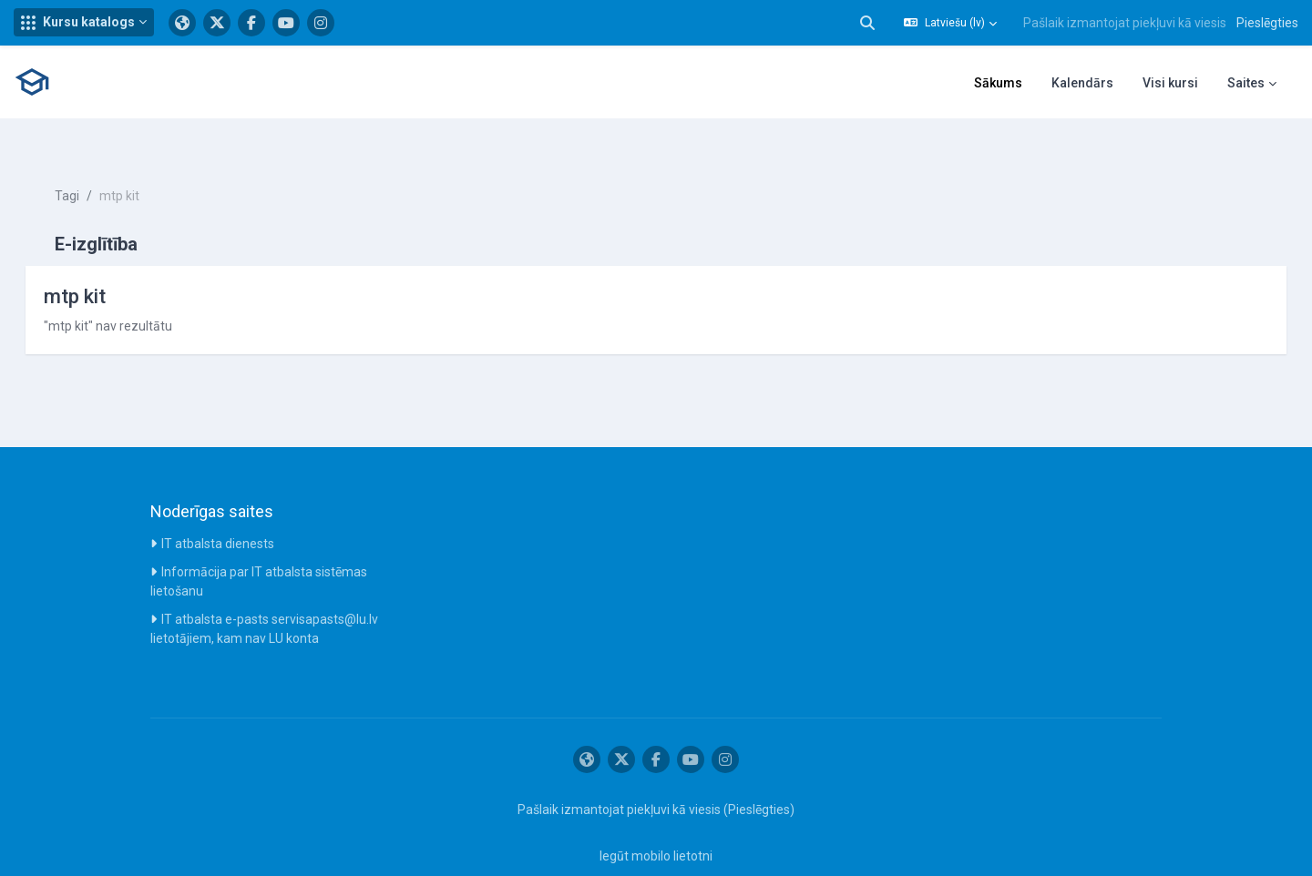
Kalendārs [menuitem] (1082, 83)
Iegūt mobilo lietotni (656, 824)
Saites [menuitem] (1246, 83)
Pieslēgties (1267, 22)
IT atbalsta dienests (217, 511)
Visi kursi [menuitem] (1170, 83)
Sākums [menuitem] (998, 83)
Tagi (92, 164)
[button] (84, 22)
